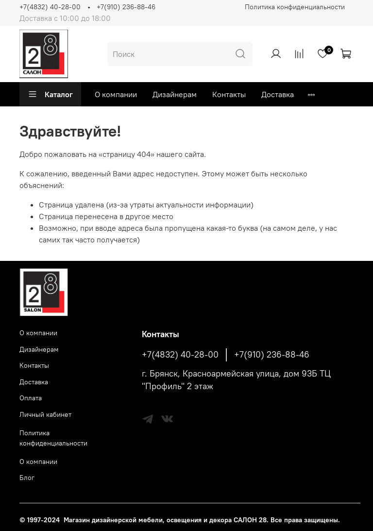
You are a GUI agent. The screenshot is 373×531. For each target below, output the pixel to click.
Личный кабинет (45, 414)
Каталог (50, 94)
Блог (26, 477)
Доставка (277, 94)
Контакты (229, 94)
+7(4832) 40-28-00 (50, 6)
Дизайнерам (175, 94)
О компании (116, 94)
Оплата (30, 398)
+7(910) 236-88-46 (126, 6)
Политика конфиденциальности (295, 6)
